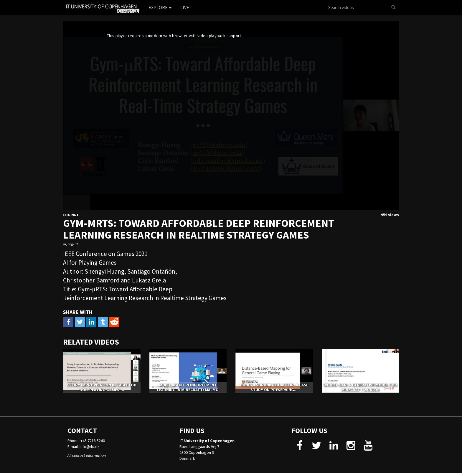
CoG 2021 (70, 215)
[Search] (393, 7)
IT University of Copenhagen (207, 440)
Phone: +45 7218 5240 (86, 440)
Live (184, 7)
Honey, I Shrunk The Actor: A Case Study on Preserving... (274, 387)
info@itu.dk (90, 446)
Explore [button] (159, 7)
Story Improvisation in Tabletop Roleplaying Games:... (101, 387)
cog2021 (73, 244)
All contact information (86, 455)
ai (64, 244)
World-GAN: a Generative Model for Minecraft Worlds (360, 387)
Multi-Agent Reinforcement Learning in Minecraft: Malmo (188, 387)
